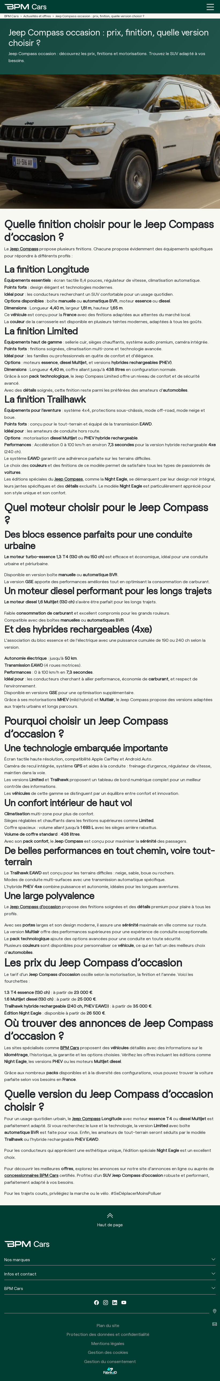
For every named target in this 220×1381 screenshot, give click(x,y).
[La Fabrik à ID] (110, 1371)
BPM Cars (69, 1047)
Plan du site (108, 1325)
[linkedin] (114, 1303)
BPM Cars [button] (13, 1288)
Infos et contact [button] (20, 1273)
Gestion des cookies (108, 1352)
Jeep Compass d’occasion (35, 906)
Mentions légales (107, 1343)
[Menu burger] (210, 6)
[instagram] (105, 1303)
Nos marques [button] (17, 1259)
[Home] (25, 6)
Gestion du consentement (110, 1361)
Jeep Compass (24, 248)
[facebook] (96, 1303)
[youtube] (123, 1303)
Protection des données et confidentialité (108, 1334)
